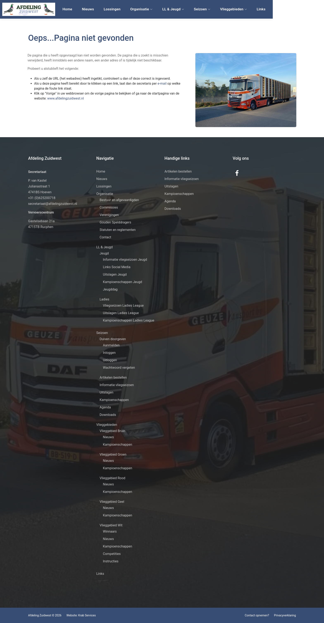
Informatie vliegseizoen (117, 385)
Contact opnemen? (257, 615)
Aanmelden (111, 345)
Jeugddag (110, 289)
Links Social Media (116, 267)
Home (100, 9)
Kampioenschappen (114, 400)
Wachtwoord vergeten (119, 368)
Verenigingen (109, 215)
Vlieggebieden (261, 9)
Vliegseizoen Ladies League (123, 305)
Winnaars (110, 531)
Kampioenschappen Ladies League (128, 320)
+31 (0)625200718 (41, 198)
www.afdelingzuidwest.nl (52, 98)
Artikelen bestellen (113, 377)
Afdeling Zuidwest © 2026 (44, 615)
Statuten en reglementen (118, 230)
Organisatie (171, 9)
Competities (112, 554)
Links (287, 9)
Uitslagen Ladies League (121, 313)
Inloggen (109, 353)
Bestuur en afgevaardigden (119, 200)
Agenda (105, 407)
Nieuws (119, 9)
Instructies (110, 561)
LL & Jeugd (202, 9)
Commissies (109, 207)
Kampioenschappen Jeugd (122, 282)
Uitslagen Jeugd (115, 274)
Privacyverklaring (285, 615)
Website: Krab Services (81, 615)
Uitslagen (106, 392)
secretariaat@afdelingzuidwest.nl (52, 204)
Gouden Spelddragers (115, 222)
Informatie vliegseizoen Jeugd (125, 260)
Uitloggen (110, 360)
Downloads (108, 415)
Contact (105, 237)
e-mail (149, 83)
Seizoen (230, 9)
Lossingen (143, 9)
